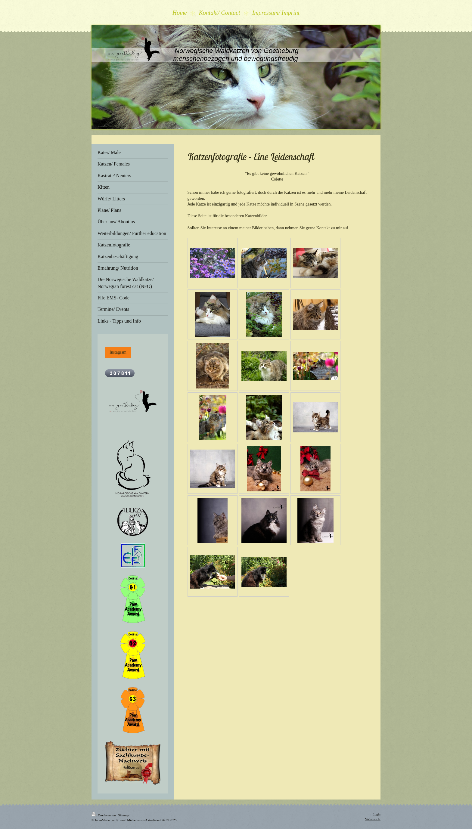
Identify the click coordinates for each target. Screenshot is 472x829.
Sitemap (123, 815)
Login (376, 814)
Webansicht (372, 819)
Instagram (118, 352)
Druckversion (104, 815)
